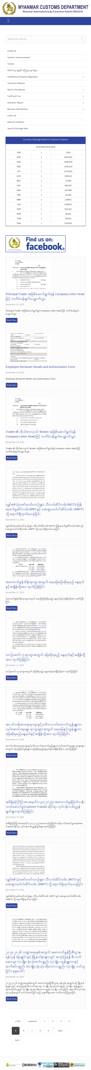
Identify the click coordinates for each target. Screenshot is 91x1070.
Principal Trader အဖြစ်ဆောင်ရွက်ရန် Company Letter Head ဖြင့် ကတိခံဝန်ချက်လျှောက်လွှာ (45, 297)
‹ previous (32, 1021)
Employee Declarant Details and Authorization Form (40, 367)
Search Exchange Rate (17, 128)
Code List (11, 116)
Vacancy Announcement (18, 57)
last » (17, 1040)
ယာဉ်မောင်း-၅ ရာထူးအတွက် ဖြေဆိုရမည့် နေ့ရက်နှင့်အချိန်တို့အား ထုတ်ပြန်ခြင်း (45, 657)
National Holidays (15, 122)
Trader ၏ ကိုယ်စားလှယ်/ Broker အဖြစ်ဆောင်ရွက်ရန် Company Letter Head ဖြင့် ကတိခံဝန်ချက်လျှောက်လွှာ (41, 434)
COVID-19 (11, 51)
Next (88, 1065)
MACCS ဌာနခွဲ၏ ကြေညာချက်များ (22, 70)
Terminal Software (16, 83)
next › (60, 1031)
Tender (10, 64)
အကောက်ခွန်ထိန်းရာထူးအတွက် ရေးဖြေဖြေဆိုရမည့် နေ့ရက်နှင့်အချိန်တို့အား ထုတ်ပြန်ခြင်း (45, 585)
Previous (3, 1065)
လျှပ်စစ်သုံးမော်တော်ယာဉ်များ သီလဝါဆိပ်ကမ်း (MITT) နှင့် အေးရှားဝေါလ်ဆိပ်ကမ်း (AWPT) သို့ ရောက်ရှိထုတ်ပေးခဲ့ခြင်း (44, 882)
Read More (12, 320)
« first (17, 1021)
